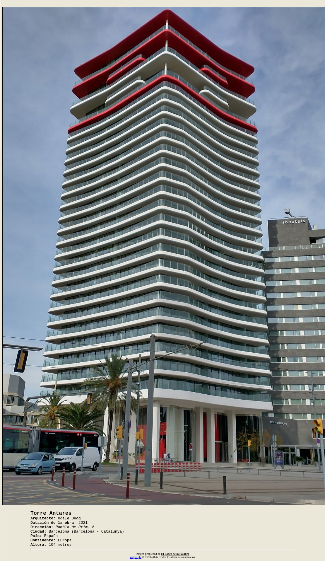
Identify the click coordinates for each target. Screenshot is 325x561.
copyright (135, 557)
